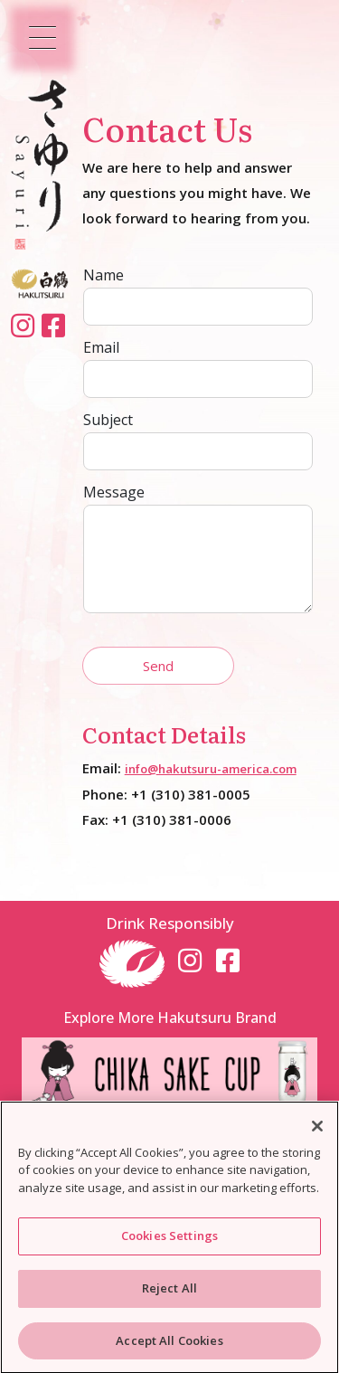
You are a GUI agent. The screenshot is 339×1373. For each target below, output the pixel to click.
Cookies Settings (169, 1239)
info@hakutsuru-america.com (211, 769)
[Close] (317, 1130)
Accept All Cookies (169, 1344)
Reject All (169, 1291)
